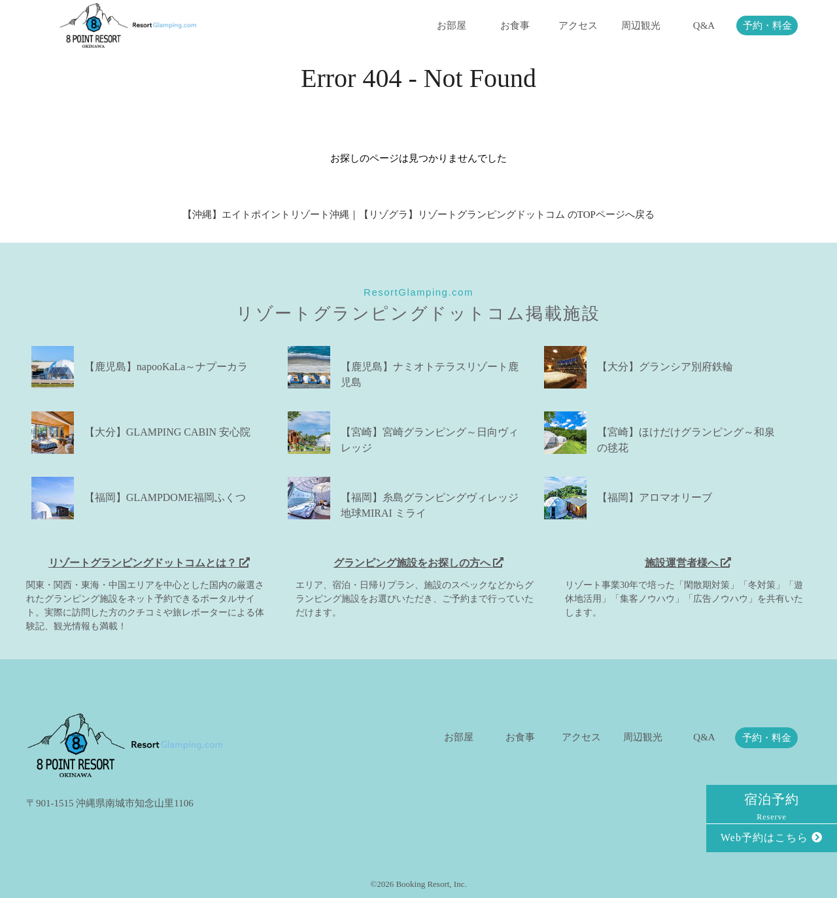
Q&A (704, 26)
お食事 (515, 26)
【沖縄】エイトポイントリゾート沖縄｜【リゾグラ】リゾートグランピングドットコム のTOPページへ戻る (418, 214)
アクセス (578, 26)
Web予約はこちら (772, 837)
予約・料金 (767, 26)
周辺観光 (640, 26)
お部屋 (451, 26)
